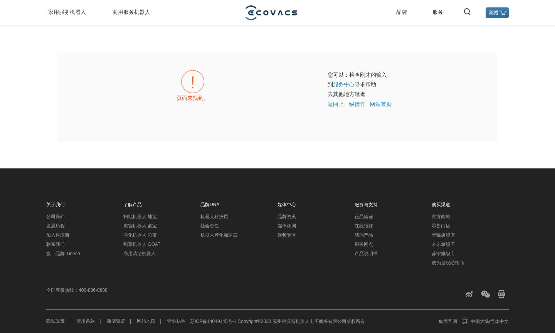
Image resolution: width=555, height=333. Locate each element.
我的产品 (364, 235)
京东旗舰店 (443, 244)
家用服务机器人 (67, 12)
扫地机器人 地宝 (140, 216)
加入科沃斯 (57, 235)
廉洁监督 (116, 321)
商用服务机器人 (131, 12)
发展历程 (55, 226)
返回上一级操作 (346, 104)
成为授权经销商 (448, 263)
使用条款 (85, 321)
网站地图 (146, 321)
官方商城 (441, 216)
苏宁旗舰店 (443, 253)
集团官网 (448, 321)
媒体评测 (287, 226)
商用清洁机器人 (139, 253)
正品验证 (364, 216)
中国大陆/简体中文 (485, 321)
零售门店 (441, 226)
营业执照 (176, 321)
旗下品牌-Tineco (63, 253)
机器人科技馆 (214, 216)
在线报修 (364, 226)
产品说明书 (366, 253)
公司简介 (55, 216)
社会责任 (209, 226)
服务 (437, 12)
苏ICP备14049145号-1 (213, 321)
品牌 (401, 12)
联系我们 (55, 244)
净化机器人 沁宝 (140, 235)
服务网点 (364, 244)
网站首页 (381, 104)
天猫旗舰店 (443, 235)
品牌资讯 (287, 216)
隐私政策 (55, 321)
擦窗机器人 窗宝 (140, 226)
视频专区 (287, 235)
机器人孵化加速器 (218, 235)
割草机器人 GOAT (141, 244)
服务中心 (344, 84)
